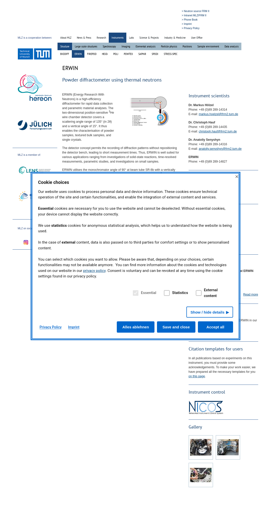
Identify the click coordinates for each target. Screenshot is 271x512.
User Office (196, 37)
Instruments (118, 37)
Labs (131, 37)
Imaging (126, 46)
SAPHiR (142, 54)
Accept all (215, 327)
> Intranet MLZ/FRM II (194, 15)
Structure (64, 46)
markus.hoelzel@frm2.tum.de (218, 114)
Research (101, 37)
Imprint (73, 327)
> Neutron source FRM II (195, 11)
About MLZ (65, 37)
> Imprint (187, 24)
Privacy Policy (51, 327)
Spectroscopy (109, 46)
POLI (115, 54)
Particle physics (169, 46)
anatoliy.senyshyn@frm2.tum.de (220, 149)
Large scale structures (86, 46)
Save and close (176, 327)
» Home (144, 28)
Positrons (187, 46)
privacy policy (94, 270)
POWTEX (128, 54)
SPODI (155, 54)
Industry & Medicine (175, 37)
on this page (197, 376)
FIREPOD (91, 54)
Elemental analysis (145, 46)
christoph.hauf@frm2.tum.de (218, 131)
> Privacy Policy (191, 28)
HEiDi (105, 54)
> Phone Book (190, 19)
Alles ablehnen (135, 327)
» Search (156, 28)
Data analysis (232, 46)
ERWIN (78, 54)
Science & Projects (149, 37)
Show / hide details (207, 312)
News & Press (84, 37)
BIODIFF (64, 54)
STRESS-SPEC (171, 54)
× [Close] (237, 176)
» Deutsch (169, 28)
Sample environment (208, 46)
